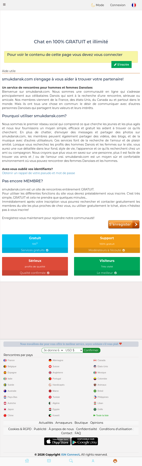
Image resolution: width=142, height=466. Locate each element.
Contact (66, 433)
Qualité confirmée (35, 273)
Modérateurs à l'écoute (107, 250)
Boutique (81, 423)
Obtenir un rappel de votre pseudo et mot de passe (38, 173)
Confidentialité (86, 429)
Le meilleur (107, 273)
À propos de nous (61, 429)
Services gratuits (35, 250)
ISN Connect (70, 454)
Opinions (96, 423)
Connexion (117, 5)
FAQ (78, 433)
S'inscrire (121, 64)
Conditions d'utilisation (115, 429)
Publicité (40, 429)
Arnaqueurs (63, 423)
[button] (4, 4)
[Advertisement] (71, 21)
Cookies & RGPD (20, 429)
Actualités (46, 423)
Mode (97, 5)
